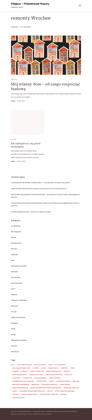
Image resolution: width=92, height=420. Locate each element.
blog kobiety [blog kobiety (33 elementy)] (60, 364)
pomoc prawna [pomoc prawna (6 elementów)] (54, 378)
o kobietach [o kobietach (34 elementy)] (27, 378)
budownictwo (16, 243)
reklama (14, 294)
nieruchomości (16, 283)
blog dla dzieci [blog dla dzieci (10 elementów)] (40, 364)
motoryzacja (15, 277)
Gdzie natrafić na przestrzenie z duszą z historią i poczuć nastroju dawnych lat (39, 188)
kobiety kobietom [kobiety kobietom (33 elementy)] (36, 371)
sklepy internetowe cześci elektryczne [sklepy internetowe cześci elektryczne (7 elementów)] (45, 387)
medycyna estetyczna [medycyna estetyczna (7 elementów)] (54, 374)
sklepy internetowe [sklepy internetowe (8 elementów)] (20, 387)
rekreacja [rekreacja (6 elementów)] (35, 384)
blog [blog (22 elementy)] (13, 364)
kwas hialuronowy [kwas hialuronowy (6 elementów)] (19, 374)
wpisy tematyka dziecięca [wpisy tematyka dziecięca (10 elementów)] (65, 391)
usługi (14, 79)
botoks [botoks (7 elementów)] (36, 368)
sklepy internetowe (18, 317)
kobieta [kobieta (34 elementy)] (24, 371)
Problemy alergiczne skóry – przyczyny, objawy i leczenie (31, 212)
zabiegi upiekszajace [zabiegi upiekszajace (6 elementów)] (29, 394)
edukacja (14, 254)
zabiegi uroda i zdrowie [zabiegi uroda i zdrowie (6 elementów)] (48, 394)
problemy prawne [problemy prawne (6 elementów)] (63, 381)
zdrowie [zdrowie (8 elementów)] (63, 394)
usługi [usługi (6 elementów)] (50, 391)
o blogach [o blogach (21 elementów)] (16, 378)
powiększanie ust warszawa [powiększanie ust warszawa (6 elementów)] (23, 381)
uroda (13, 329)
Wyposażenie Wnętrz (19, 340)
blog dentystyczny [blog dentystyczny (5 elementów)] (24, 364)
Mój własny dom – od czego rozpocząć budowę (46, 86)
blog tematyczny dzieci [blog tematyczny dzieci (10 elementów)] (21, 368)
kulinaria (14, 271)
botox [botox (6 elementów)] (43, 368)
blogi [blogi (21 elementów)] (51, 364)
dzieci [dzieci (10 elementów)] (72, 368)
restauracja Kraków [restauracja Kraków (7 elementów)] (49, 384)
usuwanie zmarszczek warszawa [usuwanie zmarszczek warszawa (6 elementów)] (32, 391)
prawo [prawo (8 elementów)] (51, 381)
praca (13, 289)
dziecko (14, 249)
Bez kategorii (16, 231)
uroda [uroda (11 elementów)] (14, 391)
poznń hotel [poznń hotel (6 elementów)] (41, 381)
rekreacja (14, 306)
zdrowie (14, 346)
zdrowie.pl (15, 351)
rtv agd (13, 311)
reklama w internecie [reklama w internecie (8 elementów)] (20, 384)
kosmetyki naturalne (19, 266)
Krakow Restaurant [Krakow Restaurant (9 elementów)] (53, 371)
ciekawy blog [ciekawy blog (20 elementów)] (53, 368)
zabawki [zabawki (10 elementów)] (15, 394)
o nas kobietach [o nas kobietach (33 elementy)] (40, 378)
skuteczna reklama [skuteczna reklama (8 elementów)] (71, 387)
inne (12, 260)
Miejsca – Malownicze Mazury (30, 3)
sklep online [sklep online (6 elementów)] (65, 384)
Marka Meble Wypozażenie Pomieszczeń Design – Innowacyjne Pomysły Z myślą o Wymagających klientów (45, 196)
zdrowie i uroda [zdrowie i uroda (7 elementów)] (18, 397)
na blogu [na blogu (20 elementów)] (68, 374)
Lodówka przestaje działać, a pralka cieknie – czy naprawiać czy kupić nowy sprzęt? (41, 182)
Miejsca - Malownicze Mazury (35, 411)
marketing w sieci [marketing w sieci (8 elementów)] (36, 374)
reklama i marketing (19, 300)
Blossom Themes (27, 414)
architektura (16, 226)
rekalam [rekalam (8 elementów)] (76, 381)
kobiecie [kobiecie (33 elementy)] (15, 371)
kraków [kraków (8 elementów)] (67, 371)
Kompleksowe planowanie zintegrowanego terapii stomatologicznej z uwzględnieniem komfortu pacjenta (45, 204)
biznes (13, 237)
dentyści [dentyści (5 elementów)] (64, 368)
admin (13, 101)
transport (14, 323)
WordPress (48, 414)
